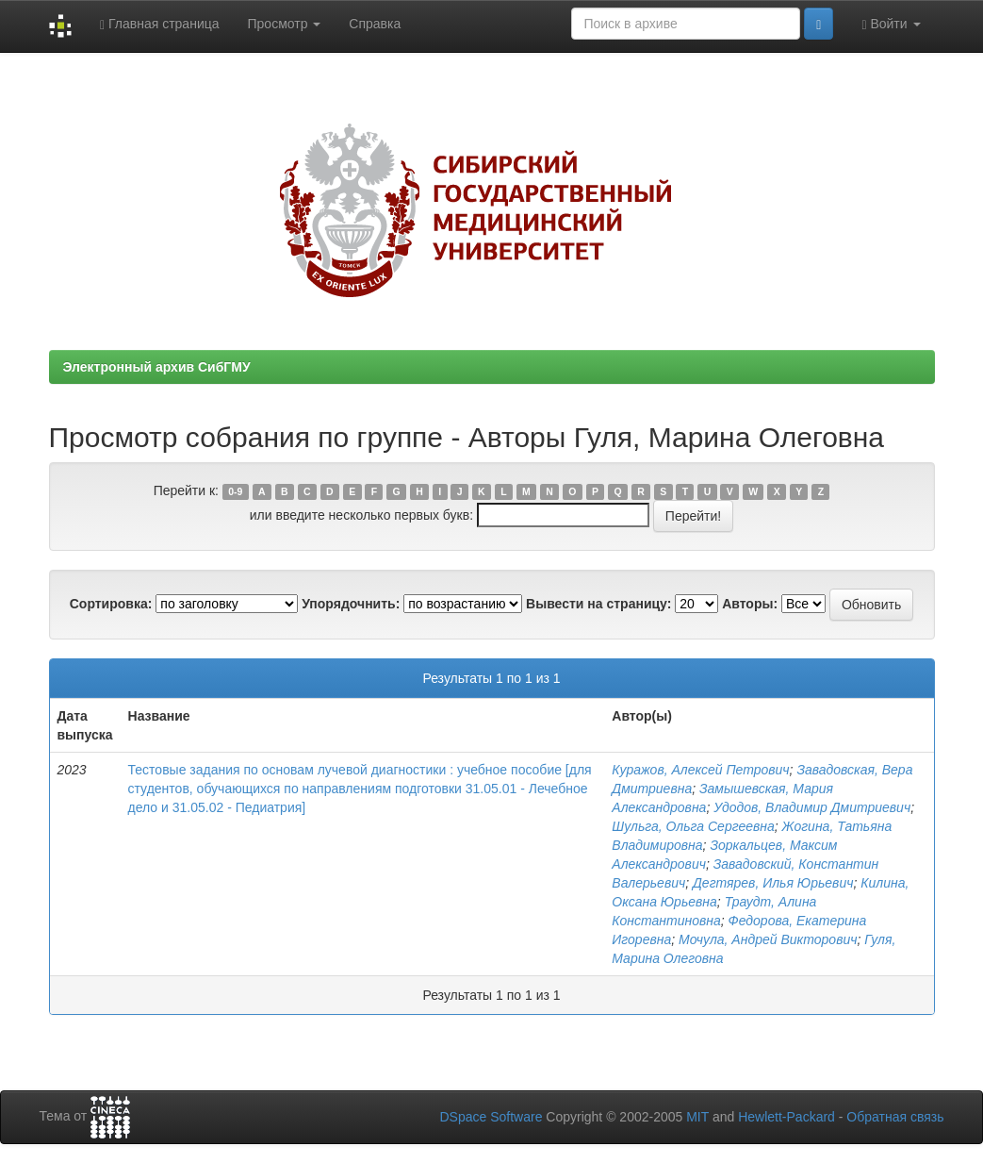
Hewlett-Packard (786, 1116)
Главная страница (160, 24)
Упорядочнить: (351, 603)
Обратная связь (894, 1116)
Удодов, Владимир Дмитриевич (811, 807)
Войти (890, 24)
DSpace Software (490, 1116)
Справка (375, 23)
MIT (697, 1116)
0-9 (235, 491)
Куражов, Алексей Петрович (700, 769)
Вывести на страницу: (598, 603)
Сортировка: (111, 603)
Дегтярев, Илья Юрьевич (773, 882)
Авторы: (750, 603)
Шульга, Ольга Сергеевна (693, 826)
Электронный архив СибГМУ (157, 366)
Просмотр (284, 23)
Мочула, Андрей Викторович (768, 939)
